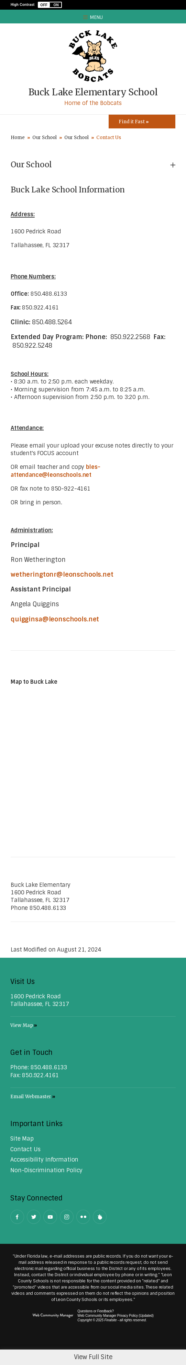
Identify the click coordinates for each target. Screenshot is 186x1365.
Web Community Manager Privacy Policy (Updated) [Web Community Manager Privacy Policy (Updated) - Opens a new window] (115, 1315)
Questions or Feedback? (95, 1311)
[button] (50, 5)
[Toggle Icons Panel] (142, 121)
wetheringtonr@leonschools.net (62, 574)
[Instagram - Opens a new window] (67, 1217)
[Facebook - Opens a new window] (17, 1217)
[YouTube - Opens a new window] (50, 1217)
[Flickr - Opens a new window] (83, 1217)
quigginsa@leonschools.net (55, 619)
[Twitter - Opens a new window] (34, 1217)
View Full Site (93, 1357)
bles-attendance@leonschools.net (55, 470)
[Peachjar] (100, 1217)
